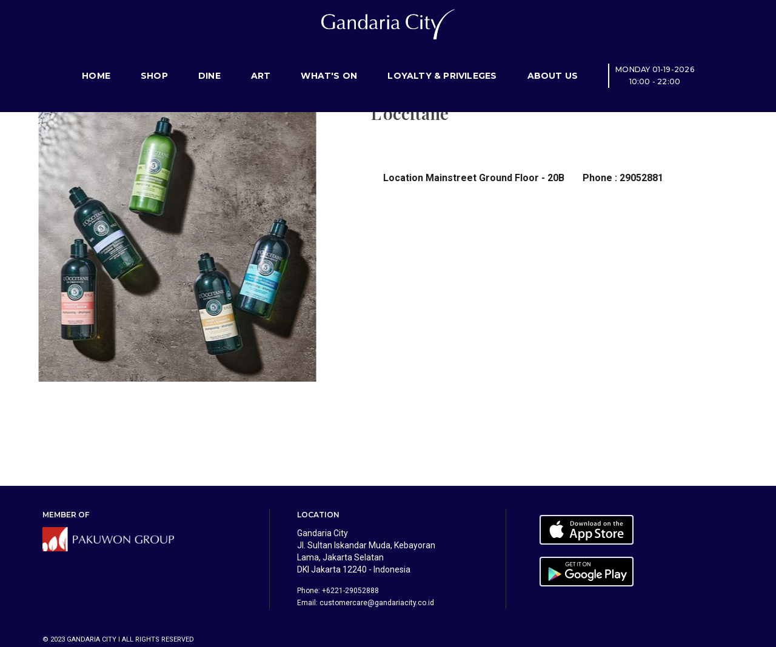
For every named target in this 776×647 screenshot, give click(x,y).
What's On (329, 63)
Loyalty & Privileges (442, 63)
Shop (154, 63)
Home (96, 63)
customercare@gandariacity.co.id (376, 603)
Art (261, 63)
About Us (552, 63)
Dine (209, 63)
